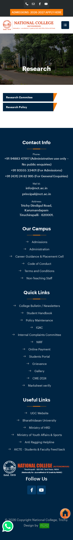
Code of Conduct (39, 263)
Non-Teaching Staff (39, 278)
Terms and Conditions (39, 271)
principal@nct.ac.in (36, 194)
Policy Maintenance (39, 320)
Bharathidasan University (39, 420)
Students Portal (39, 356)
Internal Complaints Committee (39, 334)
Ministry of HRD (39, 427)
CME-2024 (39, 378)
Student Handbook (39, 313)
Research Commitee (19, 97)
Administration (39, 249)
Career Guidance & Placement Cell (39, 256)
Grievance (39, 363)
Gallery (39, 371)
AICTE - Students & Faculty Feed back (39, 449)
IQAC (39, 327)
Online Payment (39, 349)
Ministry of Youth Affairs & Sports (39, 435)
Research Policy (16, 107)
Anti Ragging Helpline (39, 442)
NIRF (39, 342)
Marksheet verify (39, 385)
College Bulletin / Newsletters (39, 306)
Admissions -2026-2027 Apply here (37, 12)
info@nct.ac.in (36, 188)
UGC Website (39, 413)
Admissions (39, 242)
